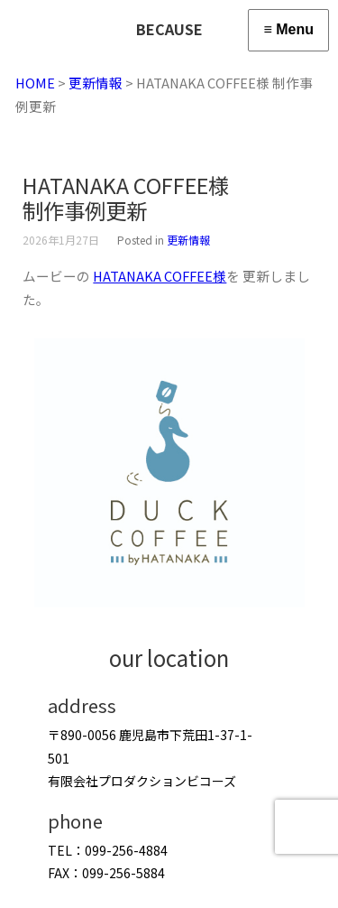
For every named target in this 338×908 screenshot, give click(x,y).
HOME (35, 82)
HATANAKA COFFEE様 (159, 275)
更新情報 (96, 82)
